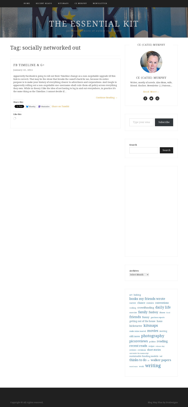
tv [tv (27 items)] (148, 360)
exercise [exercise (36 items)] (133, 312)
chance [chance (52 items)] (141, 303)
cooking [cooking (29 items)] (132, 308)
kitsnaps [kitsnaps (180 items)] (150, 325)
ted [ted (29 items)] (161, 356)
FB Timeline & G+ (29, 65)
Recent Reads (44, 3)
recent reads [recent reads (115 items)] (138, 346)
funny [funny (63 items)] (145, 317)
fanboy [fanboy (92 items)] (153, 312)
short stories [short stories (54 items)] (154, 349)
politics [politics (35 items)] (152, 342)
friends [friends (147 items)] (135, 317)
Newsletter (100, 3)
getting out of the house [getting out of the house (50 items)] (142, 321)
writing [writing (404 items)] (153, 365)
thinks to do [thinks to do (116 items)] (137, 360)
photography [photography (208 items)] (152, 336)
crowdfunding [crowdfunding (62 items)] (145, 307)
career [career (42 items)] (132, 303)
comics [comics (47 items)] (150, 303)
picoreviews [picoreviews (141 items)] (138, 341)
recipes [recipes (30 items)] (151, 346)
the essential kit (94, 23)
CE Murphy (81, 3)
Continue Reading (106, 97)
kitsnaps (63, 3)
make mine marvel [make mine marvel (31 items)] (137, 331)
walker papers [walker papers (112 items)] (161, 360)
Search (133, 145)
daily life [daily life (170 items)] (163, 307)
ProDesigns (172, 402)
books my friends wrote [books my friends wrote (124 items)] (147, 299)
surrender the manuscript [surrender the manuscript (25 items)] (139, 353)
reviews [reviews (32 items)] (132, 350)
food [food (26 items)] (168, 313)
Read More (151, 92)
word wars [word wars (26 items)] (133, 367)
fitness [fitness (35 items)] (162, 312)
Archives (134, 271)
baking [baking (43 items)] (137, 295)
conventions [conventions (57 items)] (162, 302)
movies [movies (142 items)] (152, 331)
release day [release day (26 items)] (160, 346)
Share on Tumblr (60, 106)
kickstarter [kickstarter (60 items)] (135, 326)
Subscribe (164, 122)
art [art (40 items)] (130, 295)
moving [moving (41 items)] (163, 331)
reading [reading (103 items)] (162, 341)
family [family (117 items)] (142, 312)
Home (27, 3)
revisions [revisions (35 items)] (142, 350)
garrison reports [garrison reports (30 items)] (157, 317)
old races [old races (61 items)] (134, 336)
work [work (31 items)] (141, 366)
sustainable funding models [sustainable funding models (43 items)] (143, 356)
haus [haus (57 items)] (159, 321)
